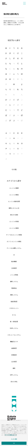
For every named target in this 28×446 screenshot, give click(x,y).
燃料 (14, 368)
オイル (14, 315)
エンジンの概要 (14, 188)
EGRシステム (14, 328)
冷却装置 (14, 268)
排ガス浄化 (14, 381)
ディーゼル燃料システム (14, 248)
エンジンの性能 (14, 221)
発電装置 (14, 355)
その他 (14, 169)
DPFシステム (14, 375)
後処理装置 (14, 301)
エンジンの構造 (14, 195)
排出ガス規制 (14, 215)
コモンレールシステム (14, 335)
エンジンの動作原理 (14, 201)
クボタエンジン (14, 308)
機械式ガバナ (14, 341)
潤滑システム (14, 295)
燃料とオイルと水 (14, 208)
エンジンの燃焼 (14, 228)
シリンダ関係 (14, 275)
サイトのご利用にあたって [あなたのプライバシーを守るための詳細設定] (11, 435)
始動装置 (14, 348)
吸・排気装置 (14, 321)
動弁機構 (14, 261)
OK (14, 443)
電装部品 (14, 288)
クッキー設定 (14, 439)
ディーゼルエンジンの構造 (14, 235)
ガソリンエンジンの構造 (14, 241)
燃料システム (14, 281)
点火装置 (14, 361)
